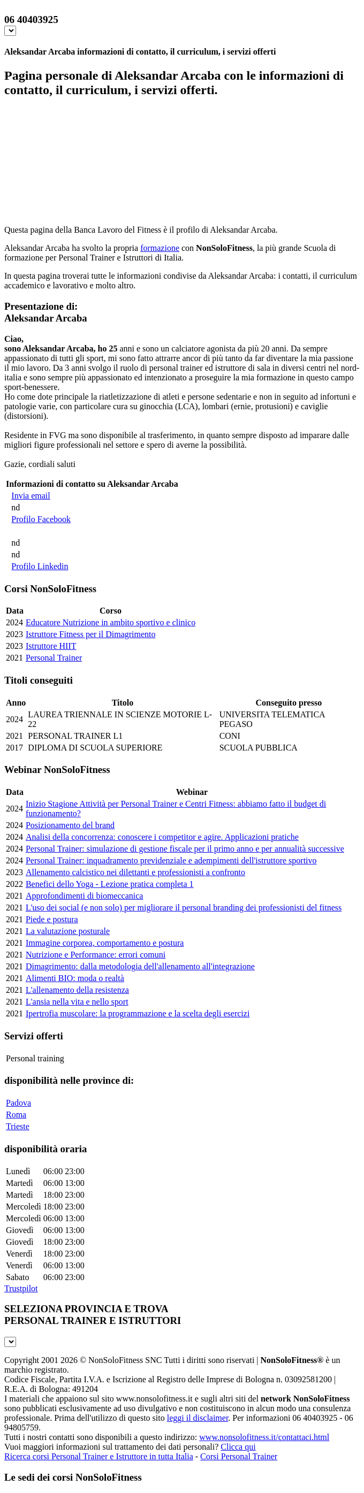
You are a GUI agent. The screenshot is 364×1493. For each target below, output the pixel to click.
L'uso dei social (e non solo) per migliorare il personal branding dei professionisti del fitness (184, 907)
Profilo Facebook (41, 519)
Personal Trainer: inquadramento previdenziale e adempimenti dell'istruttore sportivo (171, 860)
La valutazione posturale (68, 931)
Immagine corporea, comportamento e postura (105, 942)
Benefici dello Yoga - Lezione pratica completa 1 (110, 884)
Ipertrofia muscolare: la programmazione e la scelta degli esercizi (137, 1013)
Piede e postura (52, 919)
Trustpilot (21, 1288)
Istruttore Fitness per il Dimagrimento (91, 634)
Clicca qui (238, 1446)
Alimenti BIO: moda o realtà (75, 978)
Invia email (30, 495)
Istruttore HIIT (51, 645)
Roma (16, 1114)
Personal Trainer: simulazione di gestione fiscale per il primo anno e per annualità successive (185, 848)
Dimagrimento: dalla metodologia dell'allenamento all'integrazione (140, 966)
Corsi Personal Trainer (238, 1456)
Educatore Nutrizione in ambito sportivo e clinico (110, 622)
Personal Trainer (54, 657)
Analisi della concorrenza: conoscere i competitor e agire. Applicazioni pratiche (162, 836)
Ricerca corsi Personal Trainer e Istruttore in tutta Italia (98, 1456)
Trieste (17, 1126)
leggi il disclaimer (198, 1417)
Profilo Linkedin (39, 566)
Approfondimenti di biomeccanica (84, 895)
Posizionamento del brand (70, 825)
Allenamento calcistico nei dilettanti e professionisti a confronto (135, 872)
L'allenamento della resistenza (77, 989)
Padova (18, 1102)
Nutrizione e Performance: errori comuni (95, 954)
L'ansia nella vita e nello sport (77, 1001)
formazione (159, 247)
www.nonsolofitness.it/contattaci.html (264, 1437)
